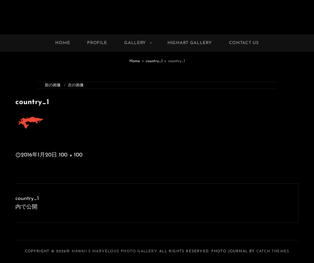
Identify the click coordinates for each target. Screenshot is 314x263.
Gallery (138, 43)
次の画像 (76, 85)
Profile (97, 43)
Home (62, 43)
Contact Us (244, 43)
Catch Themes (272, 251)
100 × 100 (70, 155)
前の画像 (53, 85)
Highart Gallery (189, 43)
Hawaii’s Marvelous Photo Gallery (114, 251)
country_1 (154, 61)
